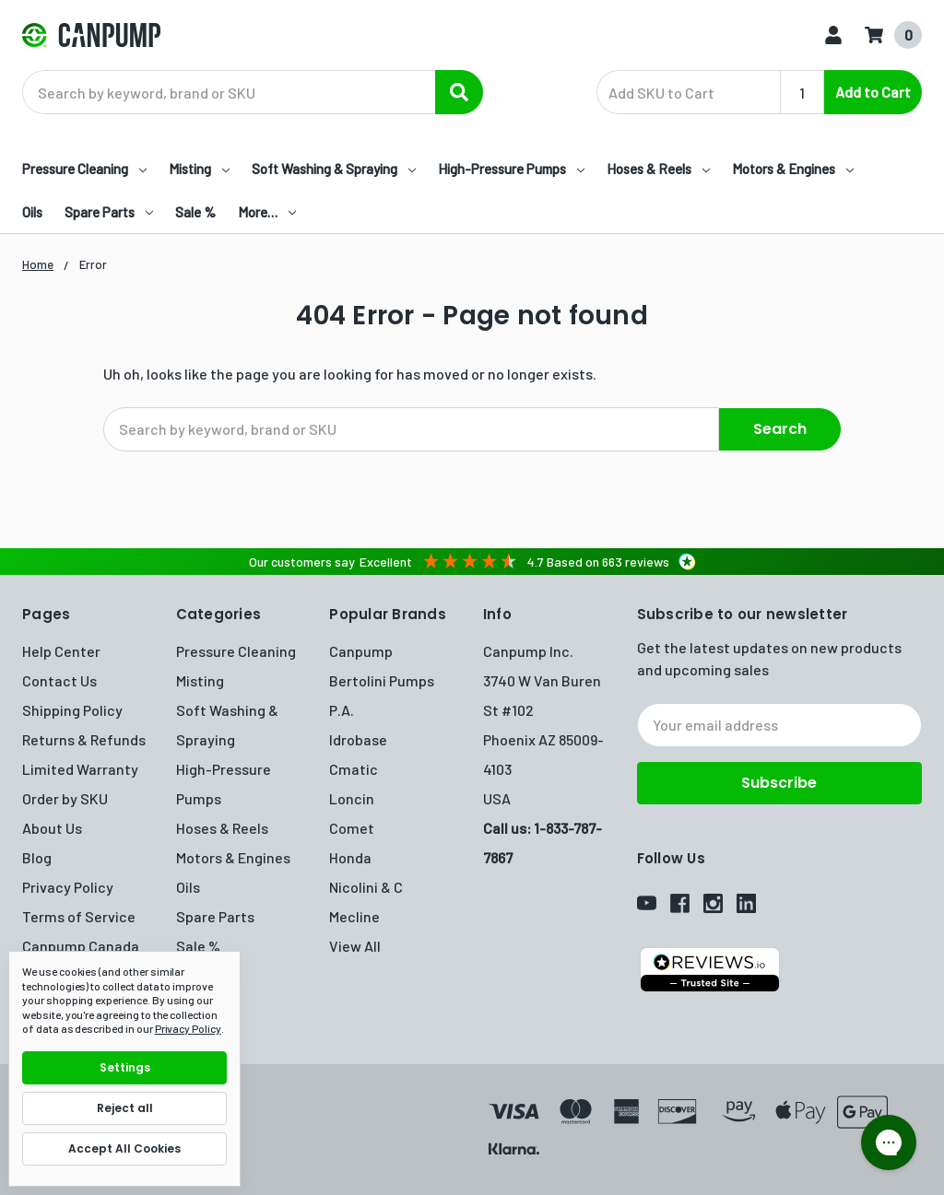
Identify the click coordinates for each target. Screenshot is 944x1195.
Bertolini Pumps (381, 678)
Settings (125, 1067)
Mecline (354, 914)
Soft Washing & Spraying (334, 168)
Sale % (195, 212)
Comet (351, 826)
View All (355, 944)
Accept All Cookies (124, 1148)
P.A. (341, 708)
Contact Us (59, 678)
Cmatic (353, 767)
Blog (37, 855)
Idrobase (358, 737)
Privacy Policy (67, 885)
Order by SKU (65, 796)
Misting (199, 168)
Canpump (361, 649)
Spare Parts (109, 212)
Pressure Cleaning (84, 168)
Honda (350, 855)
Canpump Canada (80, 944)
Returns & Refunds (84, 737)
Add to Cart (873, 91)
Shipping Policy (72, 708)
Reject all (125, 1108)
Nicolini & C (366, 885)
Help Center (61, 649)
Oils (32, 212)
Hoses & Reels (658, 168)
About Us (52, 826)
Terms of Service (79, 914)
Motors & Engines (793, 168)
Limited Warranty (80, 767)
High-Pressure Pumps (511, 168)
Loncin (351, 796)
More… (267, 212)
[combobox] (252, 92)
